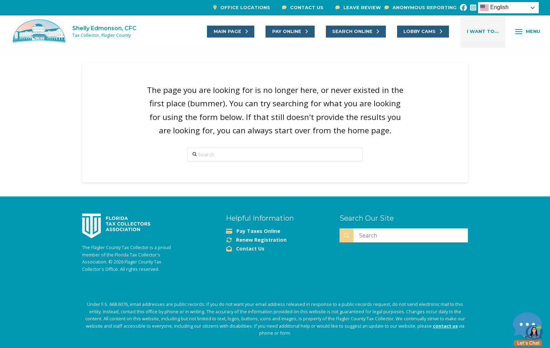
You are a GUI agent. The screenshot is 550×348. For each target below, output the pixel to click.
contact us (445, 326)
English (494, 8)
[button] (482, 31)
